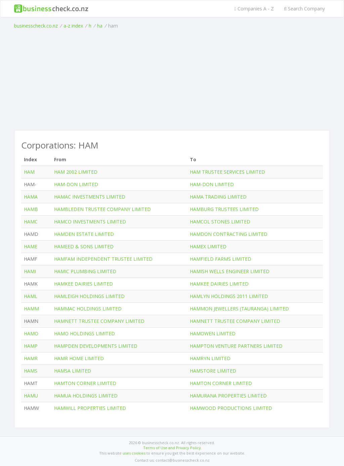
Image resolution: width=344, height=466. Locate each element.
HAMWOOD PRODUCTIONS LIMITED (231, 408)
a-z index (73, 26)
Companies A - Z (254, 8)
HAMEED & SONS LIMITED (84, 246)
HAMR (31, 358)
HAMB (31, 209)
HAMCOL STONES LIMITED (220, 221)
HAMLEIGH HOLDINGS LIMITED (89, 296)
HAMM (31, 308)
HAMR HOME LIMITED (79, 358)
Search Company (304, 8)
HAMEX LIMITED (208, 246)
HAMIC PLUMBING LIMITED (85, 271)
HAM (29, 172)
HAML (30, 296)
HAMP (31, 346)
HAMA (31, 197)
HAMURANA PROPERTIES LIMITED (228, 395)
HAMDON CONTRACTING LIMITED (228, 234)
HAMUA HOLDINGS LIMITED (86, 395)
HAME (30, 246)
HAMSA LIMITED (72, 371)
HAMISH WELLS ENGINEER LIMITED (229, 271)
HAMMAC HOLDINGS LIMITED (88, 308)
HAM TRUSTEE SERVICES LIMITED (227, 172)
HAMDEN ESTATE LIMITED (84, 234)
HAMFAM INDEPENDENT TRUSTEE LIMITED (103, 259)
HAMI (30, 271)
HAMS (30, 371)
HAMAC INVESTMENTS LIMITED (89, 197)
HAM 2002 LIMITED (75, 172)
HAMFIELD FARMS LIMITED (220, 259)
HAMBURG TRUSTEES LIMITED (224, 209)
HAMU (31, 395)
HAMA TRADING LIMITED (218, 197)
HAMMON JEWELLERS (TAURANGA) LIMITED (239, 308)
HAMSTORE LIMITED (213, 371)
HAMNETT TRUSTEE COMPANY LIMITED (99, 321)
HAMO (31, 333)
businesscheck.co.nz (36, 26)
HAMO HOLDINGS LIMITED (84, 333)
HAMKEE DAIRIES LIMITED (83, 284)
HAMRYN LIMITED (210, 358)
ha (99, 26)
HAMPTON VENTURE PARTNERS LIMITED (236, 346)
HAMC (31, 221)
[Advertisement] (172, 80)
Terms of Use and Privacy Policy (172, 447)
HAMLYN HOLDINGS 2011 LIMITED (229, 296)
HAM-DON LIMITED (76, 184)
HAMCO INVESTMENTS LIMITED (90, 221)
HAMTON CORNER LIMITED (85, 383)
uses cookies (134, 453)
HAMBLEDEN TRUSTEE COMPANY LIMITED (102, 209)
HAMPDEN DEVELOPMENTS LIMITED (95, 346)
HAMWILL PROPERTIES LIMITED (90, 408)
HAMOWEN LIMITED (212, 333)
